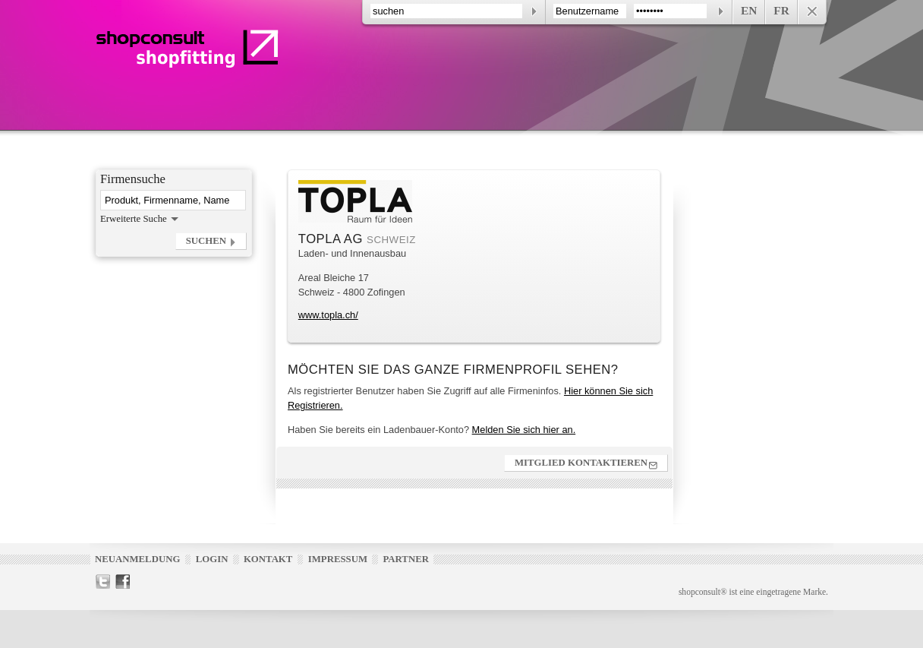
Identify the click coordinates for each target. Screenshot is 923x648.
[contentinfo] (594, 12)
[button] (211, 241)
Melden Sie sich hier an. (524, 429)
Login (212, 559)
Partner (405, 559)
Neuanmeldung (137, 559)
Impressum (337, 559)
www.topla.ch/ (328, 315)
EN (749, 10)
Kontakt (268, 559)
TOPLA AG (332, 239)
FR (781, 10)
